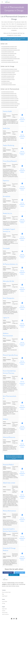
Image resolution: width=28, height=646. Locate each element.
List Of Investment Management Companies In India (10, 58)
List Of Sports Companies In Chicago (7, 77)
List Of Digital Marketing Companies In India (9, 48)
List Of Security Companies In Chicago (8, 79)
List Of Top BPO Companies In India (7, 51)
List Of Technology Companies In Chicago (8, 74)
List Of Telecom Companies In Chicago (8, 72)
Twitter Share (19, 572)
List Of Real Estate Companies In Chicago (8, 84)
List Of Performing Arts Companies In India (8, 53)
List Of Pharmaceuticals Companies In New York (9, 105)
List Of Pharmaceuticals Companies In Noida (9, 107)
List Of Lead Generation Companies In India (9, 46)
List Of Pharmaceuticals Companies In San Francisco (10, 103)
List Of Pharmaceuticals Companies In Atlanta (9, 96)
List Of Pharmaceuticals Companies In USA (8, 93)
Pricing (3, 603)
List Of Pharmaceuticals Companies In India (9, 95)
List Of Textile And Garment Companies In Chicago (10, 70)
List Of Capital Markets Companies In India (8, 56)
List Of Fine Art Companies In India (7, 60)
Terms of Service (5, 614)
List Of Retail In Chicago (5, 81)
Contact (3, 610)
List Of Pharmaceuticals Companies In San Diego (9, 100)
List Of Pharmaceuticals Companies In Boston (9, 102)
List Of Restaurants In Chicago (6, 82)
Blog (3, 594)
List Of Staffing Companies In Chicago (7, 76)
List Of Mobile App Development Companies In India (10, 49)
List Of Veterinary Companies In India (7, 55)
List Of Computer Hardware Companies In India (9, 62)
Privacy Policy (4, 612)
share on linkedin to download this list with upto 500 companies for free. (14, 39)
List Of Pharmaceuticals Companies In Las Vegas (9, 98)
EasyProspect (4, 596)
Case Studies (4, 601)
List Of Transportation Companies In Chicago (9, 69)
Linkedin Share (14, 574)
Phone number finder (6, 592)
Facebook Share (8, 572)
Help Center (4, 608)
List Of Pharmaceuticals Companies (7, 91)
